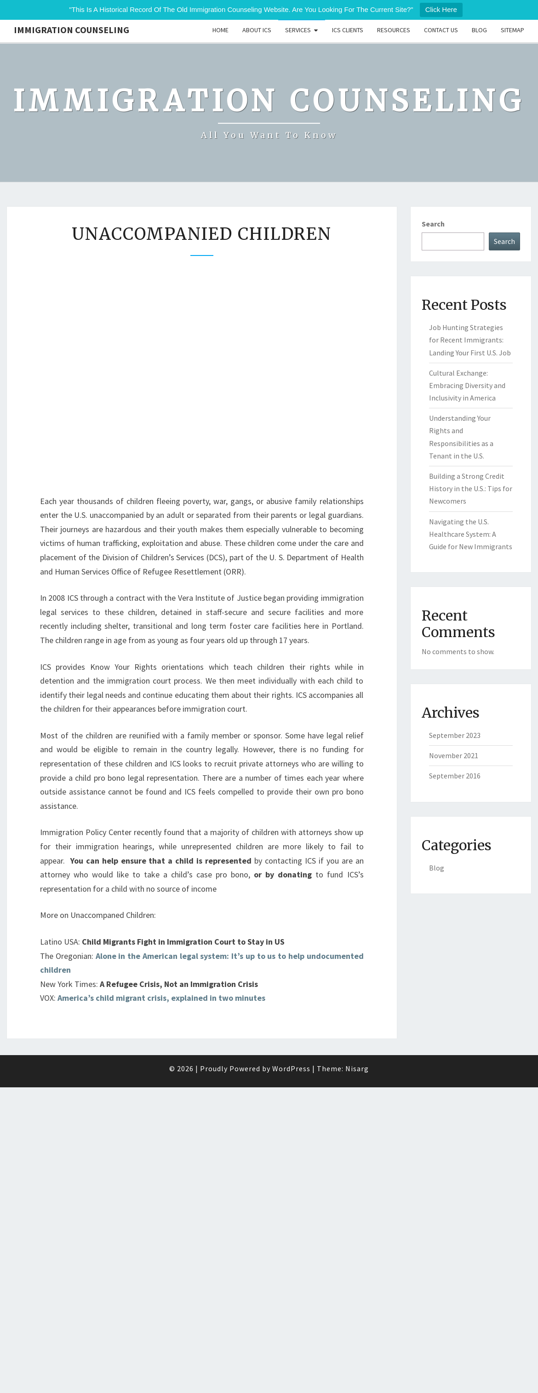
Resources (393, 30)
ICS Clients (347, 30)
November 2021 (453, 755)
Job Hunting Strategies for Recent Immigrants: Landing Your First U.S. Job (470, 340)
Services (298, 30)
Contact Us (441, 30)
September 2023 (455, 735)
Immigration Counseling (71, 29)
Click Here (441, 9)
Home (220, 30)
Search (433, 223)
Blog (479, 30)
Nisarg (357, 1068)
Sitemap (512, 30)
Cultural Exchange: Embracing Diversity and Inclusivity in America (467, 385)
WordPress (291, 1068)
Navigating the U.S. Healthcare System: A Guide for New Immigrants (470, 534)
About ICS (256, 30)
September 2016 (455, 775)
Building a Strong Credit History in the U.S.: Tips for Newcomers (470, 488)
